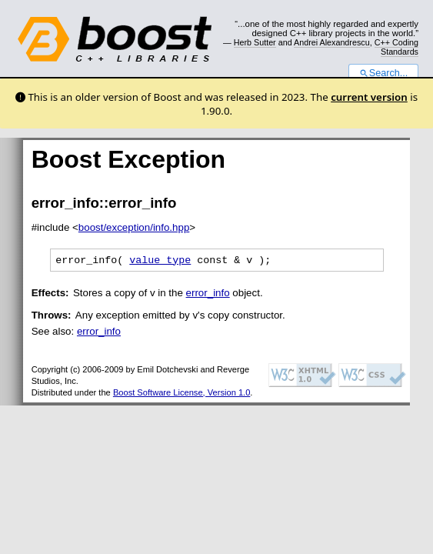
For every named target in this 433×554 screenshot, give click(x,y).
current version (369, 97)
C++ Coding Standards (396, 47)
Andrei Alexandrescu (332, 42)
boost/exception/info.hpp (134, 227)
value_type (160, 262)
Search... (383, 73)
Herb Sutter (255, 42)
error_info (208, 295)
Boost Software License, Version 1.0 (181, 394)
